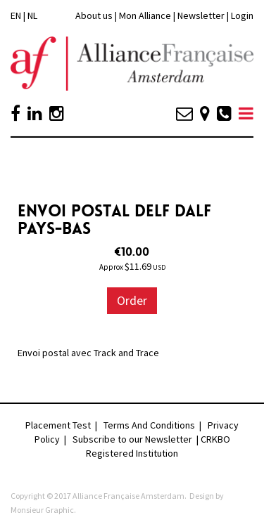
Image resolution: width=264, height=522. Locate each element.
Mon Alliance (145, 15)
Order (132, 300)
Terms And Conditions (149, 425)
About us (94, 15)
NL (32, 15)
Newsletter (202, 15)
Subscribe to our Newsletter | (137, 439)
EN (16, 15)
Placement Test (58, 425)
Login (242, 15)
